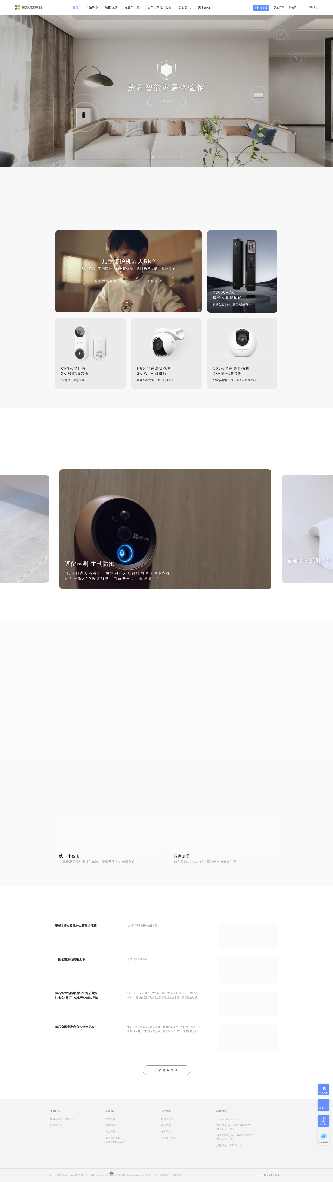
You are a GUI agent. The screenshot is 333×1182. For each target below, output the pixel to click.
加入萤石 (166, 1125)
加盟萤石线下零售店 (61, 1119)
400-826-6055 (245, 1135)
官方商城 (110, 1119)
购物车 (293, 7)
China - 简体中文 (271, 1175)
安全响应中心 (168, 1138)
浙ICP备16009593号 (96, 1175)
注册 (315, 7)
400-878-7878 (242, 1125)
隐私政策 (177, 1175)
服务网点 (166, 1131)
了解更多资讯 (166, 1070)
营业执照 (152, 1175)
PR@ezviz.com (239, 1145)
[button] (148, 157)
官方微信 (110, 1131)
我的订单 (279, 7)
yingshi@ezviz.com (227, 1119)
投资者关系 (167, 1119)
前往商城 (261, 7)
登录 (309, 7)
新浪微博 (110, 1125)
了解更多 (155, 281)
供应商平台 (56, 1125)
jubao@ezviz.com (115, 1141)
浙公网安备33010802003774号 (129, 1175)
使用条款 (165, 1175)
